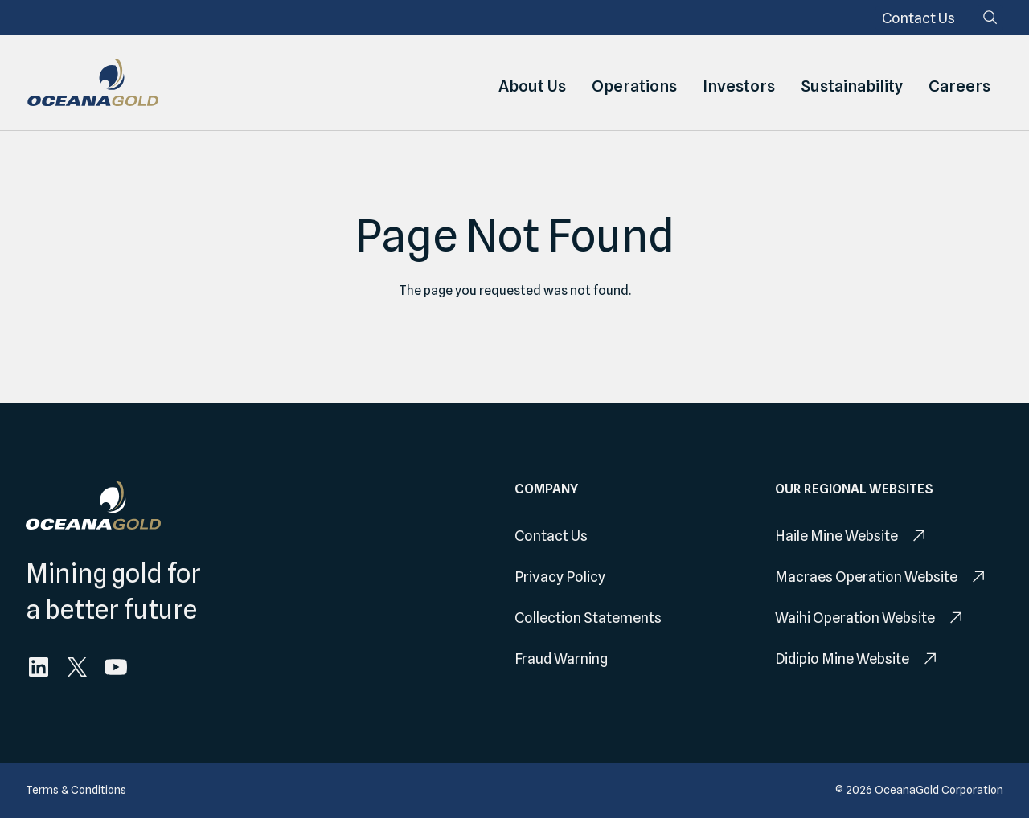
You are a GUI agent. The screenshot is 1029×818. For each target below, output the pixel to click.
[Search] (990, 18)
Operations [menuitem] (634, 82)
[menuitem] (918, 18)
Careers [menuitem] (959, 82)
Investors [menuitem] (739, 82)
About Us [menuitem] (532, 82)
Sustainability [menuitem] (852, 82)
